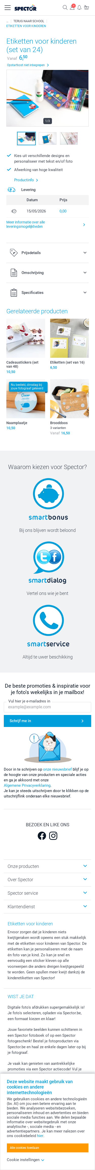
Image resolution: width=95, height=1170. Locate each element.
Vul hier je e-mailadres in (29, 701)
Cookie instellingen (26, 1159)
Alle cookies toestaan (24, 1148)
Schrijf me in (20, 721)
